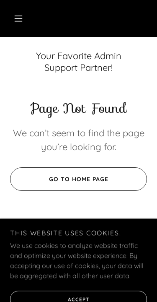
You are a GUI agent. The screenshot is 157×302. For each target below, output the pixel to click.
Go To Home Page (59, 179)
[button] (18, 18)
